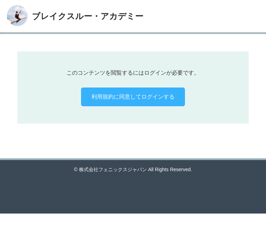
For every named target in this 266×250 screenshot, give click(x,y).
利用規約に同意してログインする (133, 97)
